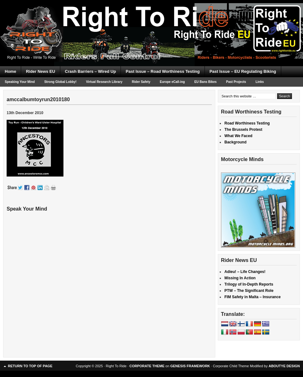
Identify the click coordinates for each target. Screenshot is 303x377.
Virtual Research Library (104, 82)
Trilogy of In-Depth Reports (248, 284)
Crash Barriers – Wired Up (90, 71)
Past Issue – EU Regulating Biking (243, 71)
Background (235, 142)
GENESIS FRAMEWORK (190, 366)
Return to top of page (30, 366)
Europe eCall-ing (172, 82)
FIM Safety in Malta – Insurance (252, 297)
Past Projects (236, 82)
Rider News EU (40, 71)
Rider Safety (141, 82)
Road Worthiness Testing (247, 123)
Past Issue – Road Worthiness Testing (162, 71)
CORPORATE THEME (146, 366)
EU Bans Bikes (205, 82)
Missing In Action (240, 278)
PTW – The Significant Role (248, 290)
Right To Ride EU (151, 22)
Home (10, 71)
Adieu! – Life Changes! (244, 272)
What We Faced (238, 136)
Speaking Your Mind (20, 82)
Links (260, 82)
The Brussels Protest (243, 129)
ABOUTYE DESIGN (284, 366)
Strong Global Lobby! (60, 82)
